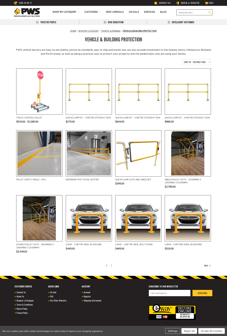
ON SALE (134, 12)
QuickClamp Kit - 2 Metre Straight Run (88, 117)
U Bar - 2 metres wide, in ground (183, 244)
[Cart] (209, 3)
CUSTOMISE (92, 12)
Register (195, 2)
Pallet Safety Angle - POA (31, 179)
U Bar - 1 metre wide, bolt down (134, 244)
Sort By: (187, 62)
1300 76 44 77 (23, 3)
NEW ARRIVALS (115, 12)
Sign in (181, 3)
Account (87, 292)
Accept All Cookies (211, 331)
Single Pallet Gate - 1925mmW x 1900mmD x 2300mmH (183, 181)
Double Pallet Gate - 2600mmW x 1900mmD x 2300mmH (35, 246)
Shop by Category (65, 12)
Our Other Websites (58, 300)
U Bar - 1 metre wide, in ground (84, 244)
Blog (163, 12)
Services (149, 12)
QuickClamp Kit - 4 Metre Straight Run (137, 117)
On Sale (53, 292)
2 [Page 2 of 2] (111, 265)
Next (207, 265)
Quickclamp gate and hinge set (133, 179)
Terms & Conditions (25, 304)
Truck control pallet (29, 117)
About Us (20, 296)
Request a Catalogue (25, 300)
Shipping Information (92, 300)
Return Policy (22, 308)
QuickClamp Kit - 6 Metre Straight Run (187, 117)
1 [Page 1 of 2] (106, 265)
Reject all (189, 331)
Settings (173, 331)
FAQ (51, 296)
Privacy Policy (22, 312)
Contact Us (162, 3)
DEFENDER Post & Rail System (82, 179)
